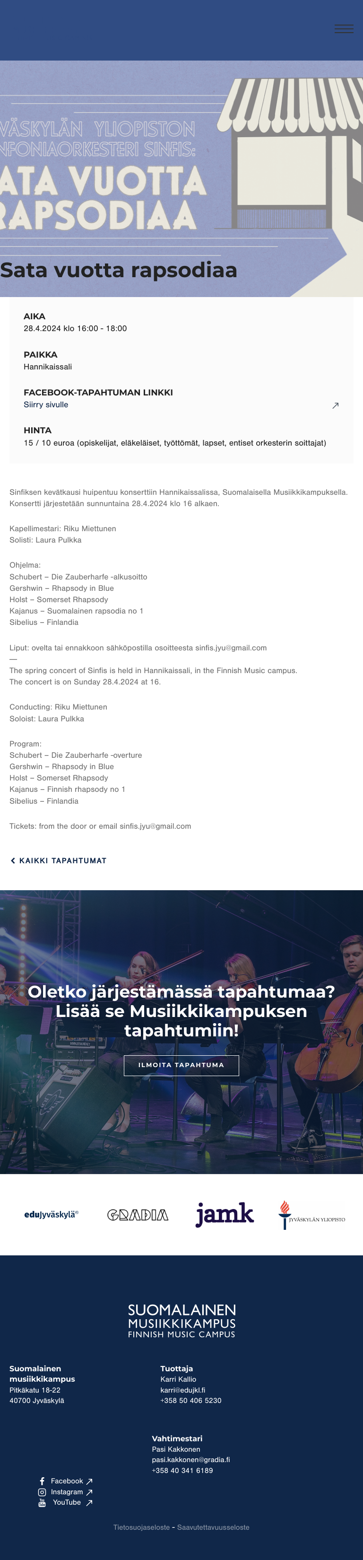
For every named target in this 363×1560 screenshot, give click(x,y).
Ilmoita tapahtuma (181, 1065)
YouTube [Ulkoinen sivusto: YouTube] (59, 1503)
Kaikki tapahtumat (58, 861)
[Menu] (344, 30)
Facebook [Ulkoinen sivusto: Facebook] (60, 1481)
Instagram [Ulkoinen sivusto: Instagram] (60, 1492)
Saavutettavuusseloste (213, 1528)
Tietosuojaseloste (141, 1528)
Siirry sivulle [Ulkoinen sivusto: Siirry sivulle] (46, 405)
